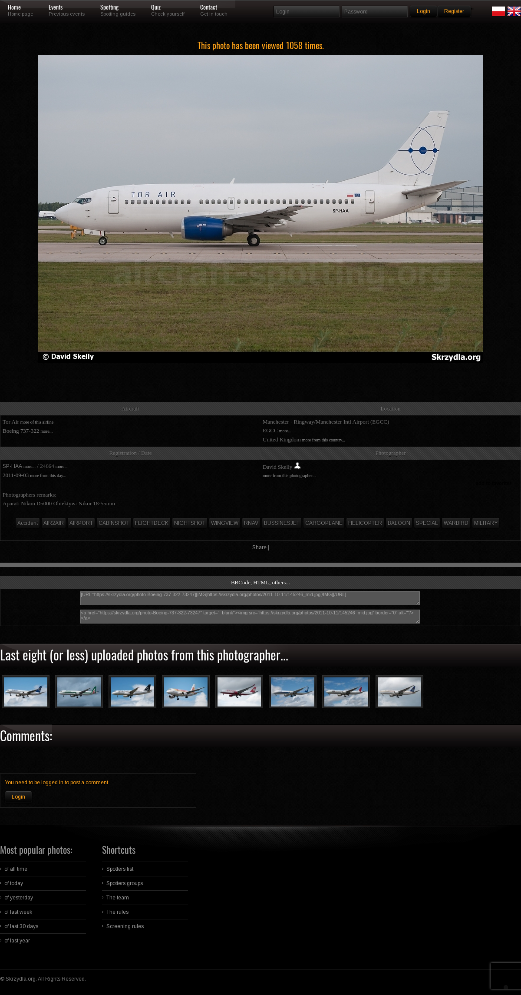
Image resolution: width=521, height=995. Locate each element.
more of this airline (36, 422)
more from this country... (323, 440)
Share (259, 547)
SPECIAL (427, 523)
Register (454, 11)
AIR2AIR (53, 523)
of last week (18, 912)
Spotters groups (124, 883)
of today (13, 883)
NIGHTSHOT (189, 523)
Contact (208, 7)
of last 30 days (21, 926)
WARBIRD (456, 523)
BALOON (399, 523)
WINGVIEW (224, 523)
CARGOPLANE (324, 523)
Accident (27, 523)
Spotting (109, 7)
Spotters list (119, 869)
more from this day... (48, 475)
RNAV (251, 523)
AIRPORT (81, 523)
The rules (117, 912)
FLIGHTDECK (151, 523)
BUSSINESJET (282, 523)
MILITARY (486, 523)
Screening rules (125, 926)
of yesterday (18, 898)
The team (117, 898)
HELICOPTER (365, 523)
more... (46, 431)
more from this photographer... (289, 475)
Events (56, 7)
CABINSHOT (114, 523)
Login (18, 797)
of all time (15, 869)
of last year (17, 941)
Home (14, 7)
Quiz (156, 7)
